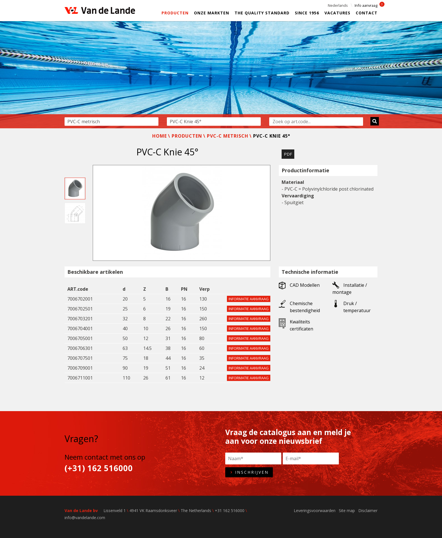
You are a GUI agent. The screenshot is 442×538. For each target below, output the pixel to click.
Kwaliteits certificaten (296, 325)
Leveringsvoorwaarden (314, 510)
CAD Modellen (299, 285)
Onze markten (211, 13)
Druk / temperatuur (351, 307)
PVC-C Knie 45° (271, 136)
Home (159, 136)
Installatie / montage (349, 288)
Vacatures (337, 13)
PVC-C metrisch (227, 136)
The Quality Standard (262, 13)
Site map (347, 510)
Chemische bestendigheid (299, 307)
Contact (366, 13)
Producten (175, 13)
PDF (288, 154)
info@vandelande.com (85, 517)
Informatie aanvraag (249, 298)
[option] (221, 74)
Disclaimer (367, 510)
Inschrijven (249, 472)
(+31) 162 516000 (99, 468)
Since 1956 (307, 13)
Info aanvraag (366, 5)
